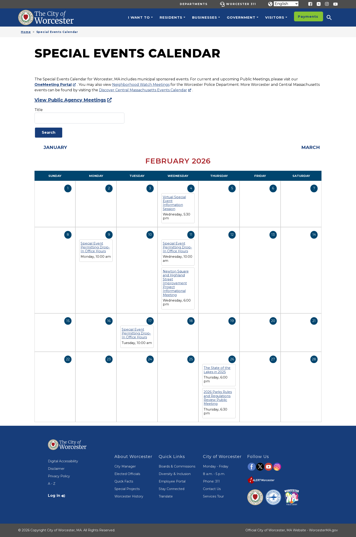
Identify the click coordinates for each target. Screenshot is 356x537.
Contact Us (212, 489)
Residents (171, 17)
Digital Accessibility (63, 461)
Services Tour (213, 496)
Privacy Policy (59, 476)
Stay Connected (171, 489)
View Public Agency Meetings (70, 100)
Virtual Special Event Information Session (174, 203)
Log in (54, 495)
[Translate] (286, 3)
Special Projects (127, 489)
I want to (139, 17)
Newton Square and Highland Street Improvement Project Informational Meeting (176, 283)
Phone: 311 (211, 481)
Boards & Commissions (177, 466)
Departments (194, 4)
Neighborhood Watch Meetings (141, 84)
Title (39, 110)
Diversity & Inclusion (175, 474)
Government (241, 17)
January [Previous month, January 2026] (55, 147)
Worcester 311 (241, 4)
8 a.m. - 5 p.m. (214, 474)
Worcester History (128, 496)
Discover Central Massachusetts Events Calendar (143, 90)
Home (26, 32)
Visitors (274, 17)
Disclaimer (56, 469)
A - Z (51, 484)
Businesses (204, 17)
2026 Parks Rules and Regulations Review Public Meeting (218, 398)
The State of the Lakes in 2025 (217, 370)
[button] (332, 17)
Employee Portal (172, 481)
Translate (166, 496)
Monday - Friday (215, 466)
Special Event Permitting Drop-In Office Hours (95, 247)
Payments (308, 16)
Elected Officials (127, 474)
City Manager (125, 466)
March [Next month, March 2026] (310, 147)
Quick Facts (123, 481)
